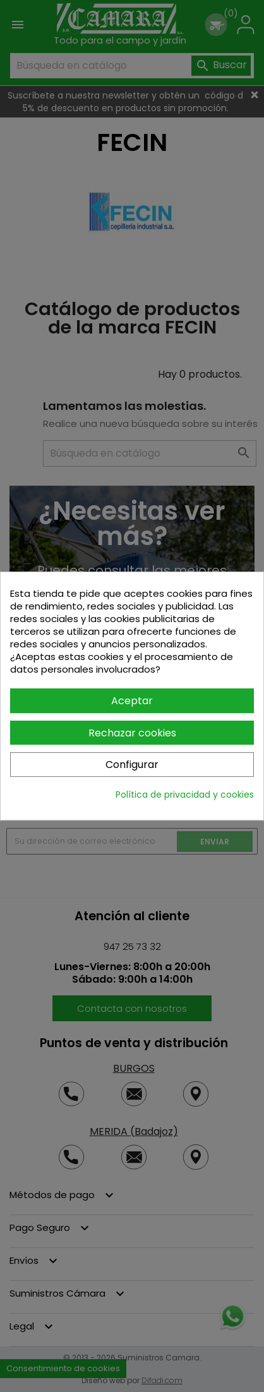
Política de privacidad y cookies (185, 794)
